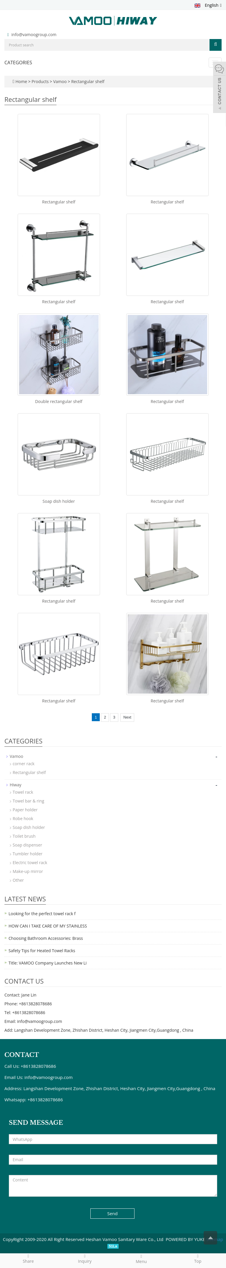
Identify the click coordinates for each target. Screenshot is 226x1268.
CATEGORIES (18, 62)
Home (21, 81)
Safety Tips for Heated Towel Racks (42, 950)
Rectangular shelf (87, 81)
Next (127, 717)
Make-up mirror (28, 871)
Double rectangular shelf (58, 401)
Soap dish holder (59, 501)
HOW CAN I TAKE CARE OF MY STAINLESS (48, 926)
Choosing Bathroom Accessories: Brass (46, 938)
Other (18, 880)
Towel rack (23, 792)
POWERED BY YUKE (186, 1239)
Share (28, 1258)
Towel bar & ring (28, 801)
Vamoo (60, 81)
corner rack (23, 763)
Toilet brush (24, 836)
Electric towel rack (30, 862)
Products (40, 81)
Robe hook (23, 818)
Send (112, 1213)
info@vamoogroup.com (33, 34)
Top (198, 1258)
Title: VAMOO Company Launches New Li (48, 963)
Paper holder (25, 809)
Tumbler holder (27, 853)
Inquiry (84, 1258)
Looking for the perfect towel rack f (42, 913)
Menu (141, 1259)
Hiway (15, 785)
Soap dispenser (27, 845)
